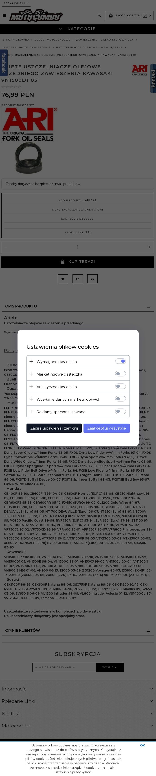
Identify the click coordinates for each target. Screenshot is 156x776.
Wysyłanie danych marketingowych (69, 399)
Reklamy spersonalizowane (61, 412)
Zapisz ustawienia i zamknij (54, 428)
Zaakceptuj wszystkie (106, 428)
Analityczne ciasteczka (57, 387)
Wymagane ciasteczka (57, 361)
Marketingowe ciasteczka (59, 374)
